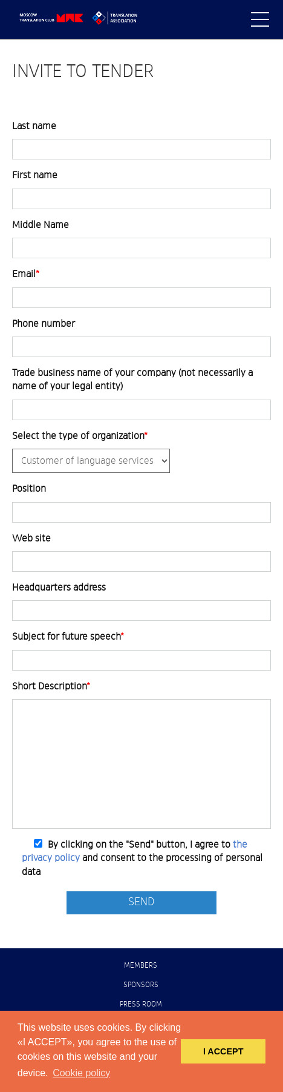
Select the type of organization (80, 436)
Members (140, 966)
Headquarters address (59, 587)
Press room (141, 1004)
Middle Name (40, 225)
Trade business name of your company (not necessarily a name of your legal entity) (132, 379)
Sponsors (140, 985)
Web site (31, 538)
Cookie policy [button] (81, 1073)
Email (25, 274)
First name (34, 175)
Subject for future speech (68, 636)
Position (29, 489)
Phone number (43, 324)
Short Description (51, 686)
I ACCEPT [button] (223, 1051)
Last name (34, 126)
